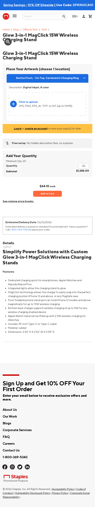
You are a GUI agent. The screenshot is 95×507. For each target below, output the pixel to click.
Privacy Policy (60, 493)
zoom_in (8, 41)
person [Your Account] (84, 16)
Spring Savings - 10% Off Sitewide (28, 5)
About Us (10, 409)
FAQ (6, 437)
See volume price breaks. (18, 201)
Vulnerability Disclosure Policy (32, 493)
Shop (16, 29)
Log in (17, 128)
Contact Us (11, 450)
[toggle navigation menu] (14, 17)
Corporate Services (17, 430)
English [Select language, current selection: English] (74, 16)
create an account (36, 128)
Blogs (7, 423)
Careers (9, 443)
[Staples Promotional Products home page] (6, 16)
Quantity (11, 165)
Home (6, 29)
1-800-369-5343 (19, 229)
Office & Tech (30, 29)
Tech (44, 29)
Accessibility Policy (63, 489)
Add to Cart (47, 193)
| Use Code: (38, 5)
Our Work (10, 416)
